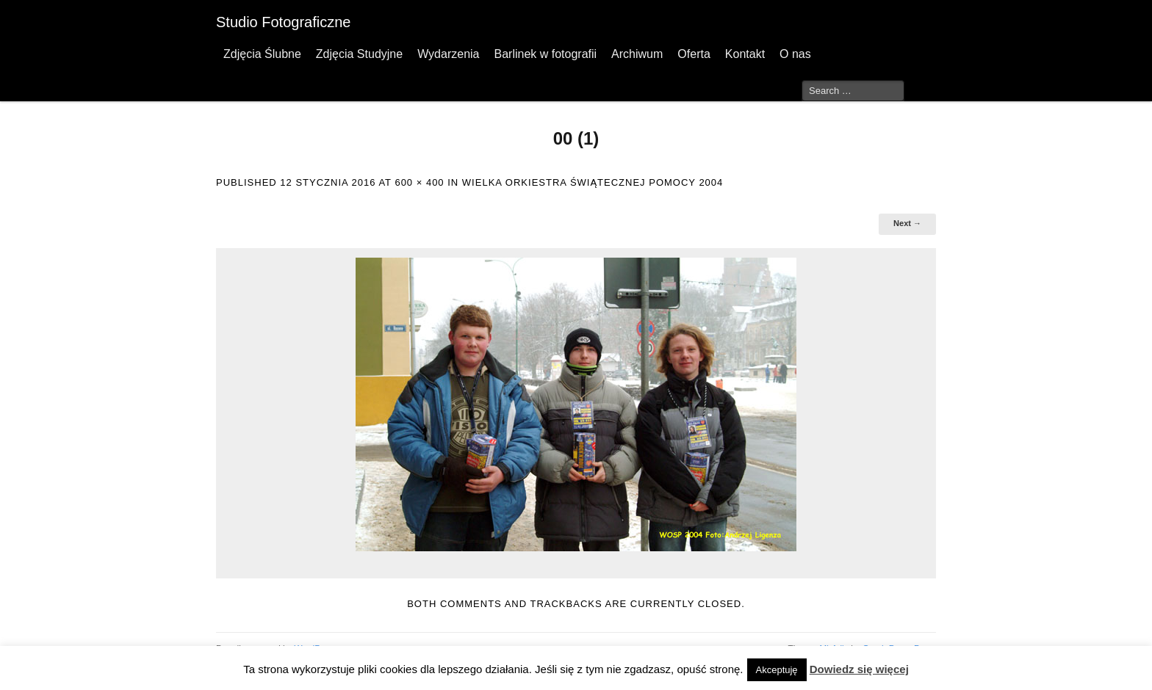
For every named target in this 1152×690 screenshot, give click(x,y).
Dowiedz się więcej (859, 669)
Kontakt (745, 54)
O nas (795, 54)
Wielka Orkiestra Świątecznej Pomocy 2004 (592, 182)
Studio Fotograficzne (283, 22)
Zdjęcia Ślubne (262, 54)
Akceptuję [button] (777, 669)
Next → (907, 223)
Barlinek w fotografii (545, 54)
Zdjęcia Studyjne (359, 54)
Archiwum (637, 54)
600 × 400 (419, 182)
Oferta (693, 54)
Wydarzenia (448, 54)
